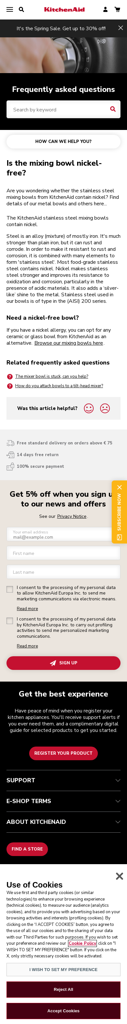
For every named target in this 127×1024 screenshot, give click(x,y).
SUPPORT (63, 780)
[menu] (9, 9)
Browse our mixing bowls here (68, 343)
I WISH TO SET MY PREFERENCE (63, 973)
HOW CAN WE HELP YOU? (63, 142)
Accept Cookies (63, 1014)
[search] (21, 9)
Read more (27, 609)
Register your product (63, 753)
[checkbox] (9, 589)
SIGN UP (63, 663)
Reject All (63, 993)
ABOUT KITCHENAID (63, 822)
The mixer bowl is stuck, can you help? (47, 377)
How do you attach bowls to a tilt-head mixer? (54, 386)
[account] (105, 10)
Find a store (27, 849)
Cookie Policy (82, 947)
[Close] (119, 879)
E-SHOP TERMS (63, 801)
